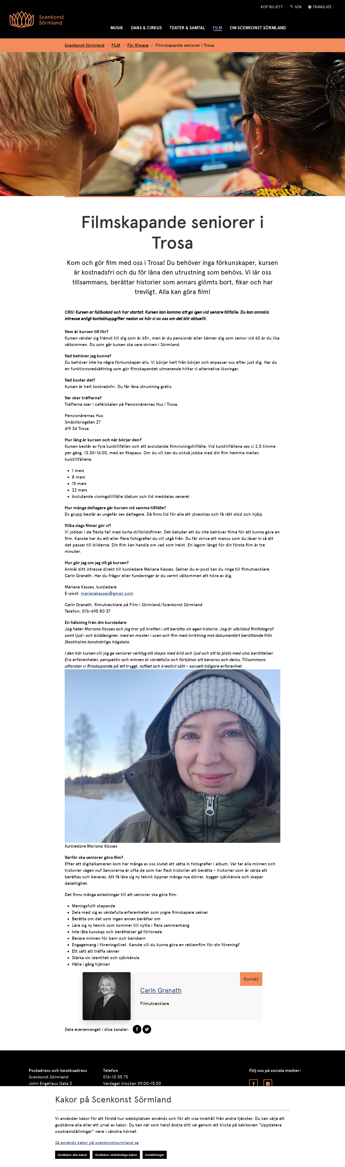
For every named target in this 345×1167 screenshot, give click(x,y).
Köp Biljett (272, 7)
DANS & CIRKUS (146, 27)
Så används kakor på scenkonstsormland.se (97, 1142)
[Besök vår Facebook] (253, 1083)
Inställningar (154, 1155)
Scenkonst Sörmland (84, 45)
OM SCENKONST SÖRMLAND (258, 27)
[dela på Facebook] (137, 1029)
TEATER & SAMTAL (187, 27)
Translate (322, 7)
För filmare (138, 45)
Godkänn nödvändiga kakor (116, 1155)
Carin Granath (161, 990)
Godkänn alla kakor (72, 1155)
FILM (217, 27)
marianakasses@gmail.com (107, 593)
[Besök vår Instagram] (268, 1083)
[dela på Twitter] (147, 1029)
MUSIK (116, 27)
